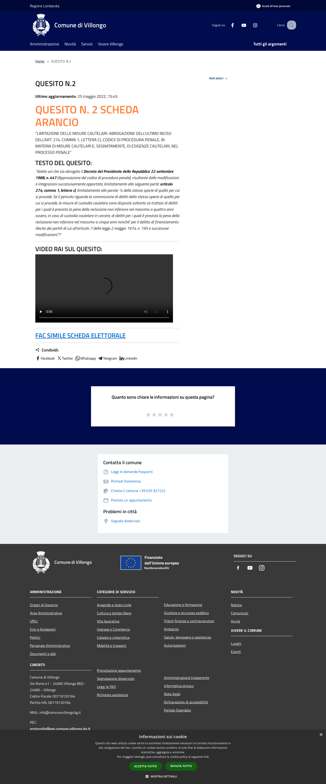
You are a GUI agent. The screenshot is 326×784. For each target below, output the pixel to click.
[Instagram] (250, 25)
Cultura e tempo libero (114, 613)
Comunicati (239, 613)
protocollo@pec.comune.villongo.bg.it (60, 728)
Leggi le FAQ (106, 686)
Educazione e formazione (183, 604)
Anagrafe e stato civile (114, 605)
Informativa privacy (179, 685)
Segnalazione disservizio (115, 678)
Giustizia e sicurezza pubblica (186, 612)
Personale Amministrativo (50, 645)
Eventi (236, 651)
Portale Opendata (177, 710)
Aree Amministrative (46, 613)
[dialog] (163, 757)
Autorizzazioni (175, 645)
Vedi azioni (219, 78)
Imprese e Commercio (113, 629)
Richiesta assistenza (112, 694)
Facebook (45, 358)
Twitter (65, 358)
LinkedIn (128, 358)
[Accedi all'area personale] (273, 6)
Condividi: (47, 350)
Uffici (34, 621)
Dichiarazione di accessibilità (186, 702)
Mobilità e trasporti (111, 645)
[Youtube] (239, 25)
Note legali (172, 694)
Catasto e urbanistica (113, 637)
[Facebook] (227, 25)
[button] (163, 776)
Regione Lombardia (44, 6)
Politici (35, 637)
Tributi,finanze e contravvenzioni (189, 621)
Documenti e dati (43, 653)
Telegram (107, 358)
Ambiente (171, 629)
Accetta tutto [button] (145, 766)
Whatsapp (85, 358)
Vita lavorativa (108, 621)
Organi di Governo (44, 605)
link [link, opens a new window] (206, 757)
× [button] (321, 735)
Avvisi (235, 621)
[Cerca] (290, 25)
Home (39, 61)
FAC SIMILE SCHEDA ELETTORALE (80, 335)
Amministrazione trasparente (186, 677)
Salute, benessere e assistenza (187, 637)
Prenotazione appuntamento (119, 670)
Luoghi (236, 643)
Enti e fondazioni (43, 629)
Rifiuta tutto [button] (181, 766)
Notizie (236, 605)
